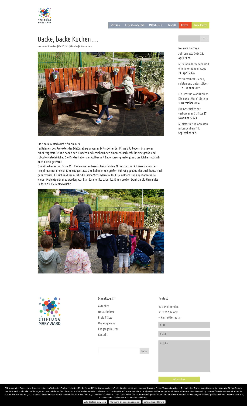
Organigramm (106, 323)
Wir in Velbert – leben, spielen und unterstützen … (193, 83)
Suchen (144, 350)
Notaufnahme (106, 312)
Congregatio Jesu (108, 329)
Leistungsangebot (134, 24)
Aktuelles (74, 46)
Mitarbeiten (155, 24)
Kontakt (172, 24)
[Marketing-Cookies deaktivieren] (243, 395)
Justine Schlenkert (49, 46)
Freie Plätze (200, 24)
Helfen (184, 24)
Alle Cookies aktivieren (95, 402)
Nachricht (184, 356)
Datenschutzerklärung (154, 402)
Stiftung (115, 24)
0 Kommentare (85, 46)
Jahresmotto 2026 (189, 53)
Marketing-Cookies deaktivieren (125, 402)
